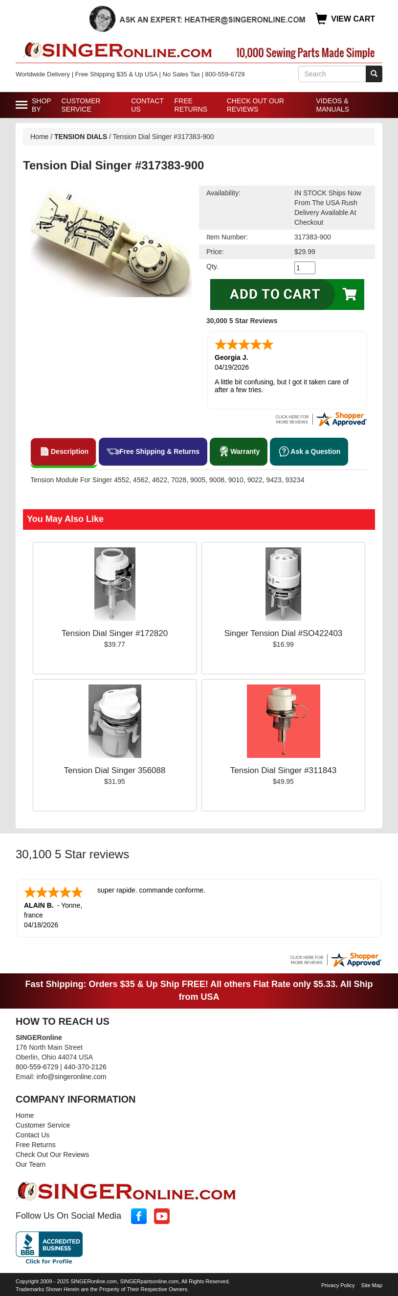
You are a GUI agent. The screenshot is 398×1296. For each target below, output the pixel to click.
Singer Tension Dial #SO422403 (283, 633)
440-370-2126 (85, 1067)
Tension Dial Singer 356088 (115, 770)
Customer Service (81, 105)
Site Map (371, 1285)
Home (39, 137)
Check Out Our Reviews (255, 105)
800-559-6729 (37, 1067)
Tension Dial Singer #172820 (115, 633)
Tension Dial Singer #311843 (283, 770)
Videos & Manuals (332, 105)
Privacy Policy (337, 1285)
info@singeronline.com (72, 1077)
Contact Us (147, 105)
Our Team (30, 1164)
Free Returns (191, 105)
